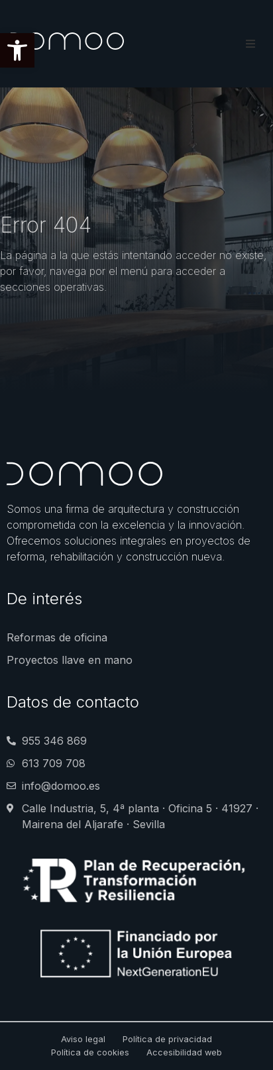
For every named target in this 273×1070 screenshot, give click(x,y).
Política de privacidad (167, 1039)
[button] (17, 50)
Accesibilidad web (184, 1052)
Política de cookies (90, 1052)
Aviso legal (83, 1039)
